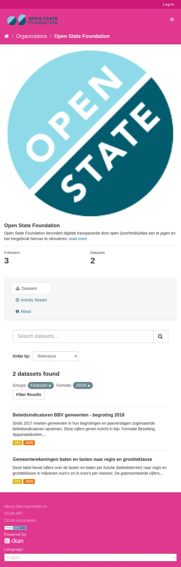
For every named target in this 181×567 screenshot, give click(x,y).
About (23, 311)
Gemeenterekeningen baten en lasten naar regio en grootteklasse (82, 459)
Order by (21, 356)
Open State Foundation (82, 36)
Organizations (31, 36)
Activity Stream (31, 300)
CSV (17, 442)
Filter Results (28, 394)
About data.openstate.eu (25, 506)
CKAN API (13, 513)
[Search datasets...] (83, 336)
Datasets (26, 288)
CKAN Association (20, 520)
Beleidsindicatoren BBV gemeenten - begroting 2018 (68, 415)
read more (78, 238)
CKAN (13, 541)
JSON (29, 442)
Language (13, 549)
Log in (168, 4)
